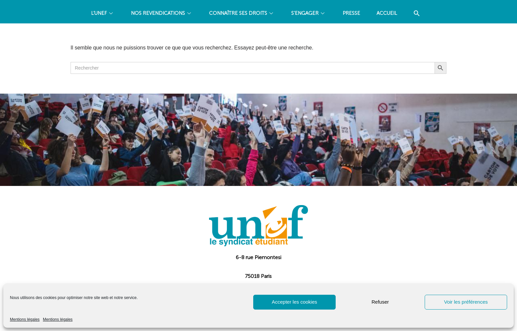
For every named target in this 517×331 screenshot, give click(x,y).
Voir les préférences (466, 302)
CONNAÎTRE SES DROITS (242, 13)
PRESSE (351, 13)
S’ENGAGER (308, 13)
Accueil (387, 13)
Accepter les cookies (294, 302)
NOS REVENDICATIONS (162, 13)
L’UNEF (102, 13)
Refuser (380, 302)
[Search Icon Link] (416, 13)
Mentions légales (25, 319)
